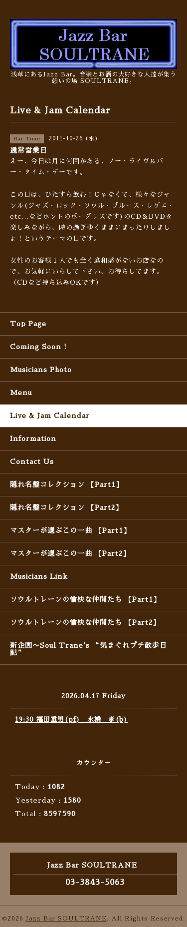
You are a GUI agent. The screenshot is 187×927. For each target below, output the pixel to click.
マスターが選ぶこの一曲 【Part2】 (70, 553)
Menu (21, 392)
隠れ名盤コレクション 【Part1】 (66, 484)
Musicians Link (39, 576)
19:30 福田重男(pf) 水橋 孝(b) (71, 719)
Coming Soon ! (38, 346)
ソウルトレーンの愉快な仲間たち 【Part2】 (85, 622)
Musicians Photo (41, 369)
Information (33, 438)
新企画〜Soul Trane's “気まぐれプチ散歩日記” (88, 649)
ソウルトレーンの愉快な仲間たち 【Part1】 (85, 599)
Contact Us (32, 461)
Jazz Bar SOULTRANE (66, 919)
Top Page (28, 323)
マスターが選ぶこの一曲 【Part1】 (70, 530)
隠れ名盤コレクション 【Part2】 (66, 507)
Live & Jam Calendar (50, 415)
